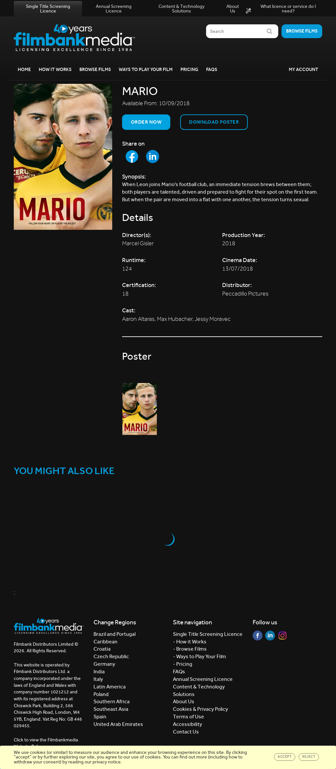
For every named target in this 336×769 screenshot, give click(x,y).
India (99, 671)
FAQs (211, 69)
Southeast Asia (111, 709)
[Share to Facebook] (132, 156)
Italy (98, 679)
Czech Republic (111, 656)
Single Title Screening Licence (48, 9)
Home (24, 69)
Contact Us (186, 732)
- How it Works (189, 641)
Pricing (189, 69)
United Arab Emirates (118, 724)
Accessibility (187, 724)
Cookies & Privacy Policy (200, 709)
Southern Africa (112, 701)
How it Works (55, 69)
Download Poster (214, 122)
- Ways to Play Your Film (199, 656)
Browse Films (95, 69)
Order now (146, 122)
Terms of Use (188, 716)
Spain (100, 716)
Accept (285, 757)
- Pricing (182, 664)
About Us (232, 9)
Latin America (110, 687)
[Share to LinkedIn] (152, 156)
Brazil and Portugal (115, 634)
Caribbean (105, 641)
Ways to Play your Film (146, 69)
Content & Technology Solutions (181, 9)
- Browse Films (190, 649)
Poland (101, 694)
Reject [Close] (308, 757)
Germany (104, 664)
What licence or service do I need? (281, 8)
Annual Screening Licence (114, 9)
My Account (303, 69)
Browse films (302, 31)
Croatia (102, 649)
